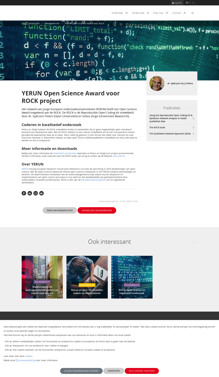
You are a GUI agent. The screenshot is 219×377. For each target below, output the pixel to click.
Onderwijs (121, 13)
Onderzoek (141, 13)
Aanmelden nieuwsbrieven (97, 210)
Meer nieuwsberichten (60, 210)
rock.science (119, 156)
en (187, 2)
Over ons (161, 13)
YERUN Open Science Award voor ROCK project (88, 23)
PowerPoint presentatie (65, 153)
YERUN (25, 168)
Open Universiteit (30, 23)
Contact (180, 13)
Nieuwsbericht (52, 23)
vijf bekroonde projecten (93, 179)
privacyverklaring (26, 360)
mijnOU (177, 2)
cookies (28, 356)
